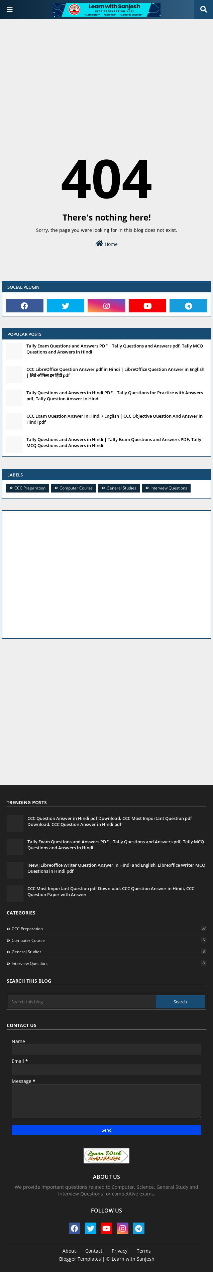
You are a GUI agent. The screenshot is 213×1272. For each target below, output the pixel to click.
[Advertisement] (106, 72)
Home (107, 243)
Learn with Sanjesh (133, 1259)
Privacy (119, 1251)
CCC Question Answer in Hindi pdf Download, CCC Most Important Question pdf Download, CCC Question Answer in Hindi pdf (109, 821)
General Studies (121, 488)
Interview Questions (168, 488)
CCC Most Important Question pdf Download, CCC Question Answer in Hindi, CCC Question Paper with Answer (110, 891)
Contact (93, 1251)
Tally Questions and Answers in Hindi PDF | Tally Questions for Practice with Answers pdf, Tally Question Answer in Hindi (114, 396)
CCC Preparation (29, 488)
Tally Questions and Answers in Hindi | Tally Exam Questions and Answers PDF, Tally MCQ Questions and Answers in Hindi (113, 442)
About (69, 1251)
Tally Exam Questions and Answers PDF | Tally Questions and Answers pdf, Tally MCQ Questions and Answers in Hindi (114, 349)
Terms (144, 1251)
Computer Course (76, 488)
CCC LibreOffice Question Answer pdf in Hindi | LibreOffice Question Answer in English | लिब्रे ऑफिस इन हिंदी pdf (115, 372)
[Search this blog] (82, 1001)
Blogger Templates (80, 1259)
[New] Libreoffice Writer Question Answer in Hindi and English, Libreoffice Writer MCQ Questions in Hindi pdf (116, 868)
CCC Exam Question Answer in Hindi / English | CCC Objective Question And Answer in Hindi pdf (114, 419)
